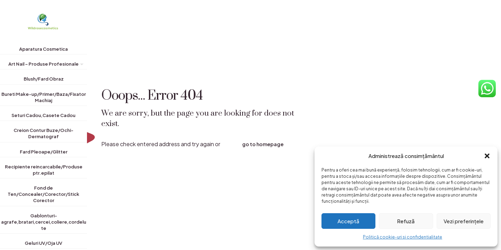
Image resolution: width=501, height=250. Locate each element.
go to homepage (263, 144)
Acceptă (348, 221)
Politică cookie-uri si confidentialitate (402, 237)
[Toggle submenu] (80, 65)
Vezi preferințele (464, 221)
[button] (487, 155)
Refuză (406, 221)
